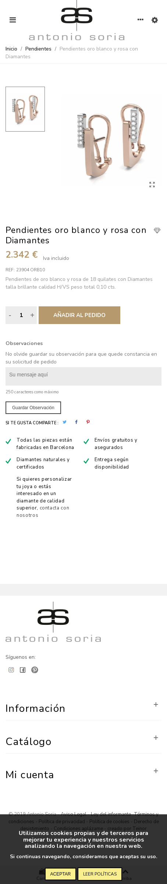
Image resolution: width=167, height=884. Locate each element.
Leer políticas (100, 874)
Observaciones (24, 343)
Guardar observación (33, 407)
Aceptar (60, 874)
